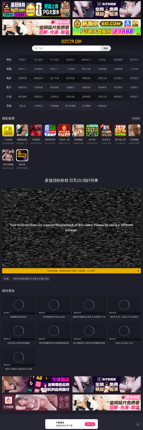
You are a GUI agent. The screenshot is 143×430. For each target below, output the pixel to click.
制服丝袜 (86, 78)
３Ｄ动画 (70, 68)
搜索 (106, 48)
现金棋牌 (118, 59)
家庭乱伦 (38, 96)
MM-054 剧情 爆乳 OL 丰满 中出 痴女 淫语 (31, 278)
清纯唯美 (102, 87)
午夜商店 (38, 105)
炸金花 (102, 59)
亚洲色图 (38, 87)
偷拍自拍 (38, 78)
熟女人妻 (86, 68)
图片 (9, 87)
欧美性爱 (70, 78)
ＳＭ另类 (134, 68)
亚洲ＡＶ (22, 68)
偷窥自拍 (22, 87)
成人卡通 (54, 78)
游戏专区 (70, 59)
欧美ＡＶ (54, 68)
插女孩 (22, 105)
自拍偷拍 (38, 68)
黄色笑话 (118, 96)
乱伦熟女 (118, 78)
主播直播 (118, 68)
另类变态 (134, 78)
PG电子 (22, 59)
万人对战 (54, 59)
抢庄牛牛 (134, 59)
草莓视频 (54, 105)
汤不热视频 (70, 105)
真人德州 (38, 59)
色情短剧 (102, 105)
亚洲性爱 (22, 78)
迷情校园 (86, 96)
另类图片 (134, 87)
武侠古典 (70, 96)
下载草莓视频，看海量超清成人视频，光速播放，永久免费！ (93, 270)
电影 (9, 78)
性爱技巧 (134, 96)
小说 (9, 96)
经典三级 (102, 78)
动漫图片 (70, 87)
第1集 (6, 278)
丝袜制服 (102, 68)
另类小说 (102, 96)
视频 (9, 69)
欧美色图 (54, 87)
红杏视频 (86, 105)
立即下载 (90, 424)
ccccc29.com (71, 41)
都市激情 (22, 96)
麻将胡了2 (86, 59)
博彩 (9, 59)
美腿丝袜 (86, 87)
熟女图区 (118, 87)
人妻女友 (54, 96)
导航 (9, 105)
